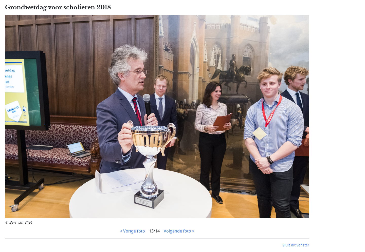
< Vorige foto (132, 231)
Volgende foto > (179, 231)
